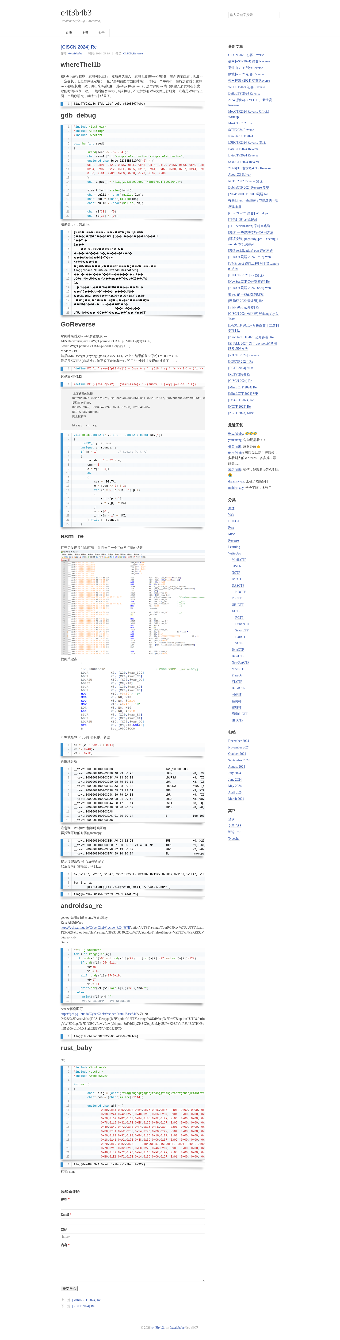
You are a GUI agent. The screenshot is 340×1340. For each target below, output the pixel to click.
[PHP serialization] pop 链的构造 (250, 250)
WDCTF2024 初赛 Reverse (246, 87)
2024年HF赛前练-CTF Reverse (249, 168)
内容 (64, 1245)
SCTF (239, 643)
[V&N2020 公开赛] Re (243, 307)
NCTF (236, 572)
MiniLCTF (239, 560)
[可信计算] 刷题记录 (242, 219)
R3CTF (236, 598)
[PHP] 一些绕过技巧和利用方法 (250, 232)
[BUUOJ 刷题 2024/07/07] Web (249, 257)
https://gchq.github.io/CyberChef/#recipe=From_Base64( (98, 1014)
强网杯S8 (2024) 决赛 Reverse (249, 61)
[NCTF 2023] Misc (240, 413)
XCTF (236, 611)
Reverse (138, 53)
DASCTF (238, 585)
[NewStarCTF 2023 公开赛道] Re (251, 337)
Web (231, 514)
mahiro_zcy (236, 488)
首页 (69, 32)
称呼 (64, 1199)
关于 (101, 32)
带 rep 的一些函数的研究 (246, 294)
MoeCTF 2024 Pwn (241, 123)
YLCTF (237, 681)
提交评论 (69, 1288)
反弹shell (234, 207)
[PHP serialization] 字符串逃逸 (249, 226)
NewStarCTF (240, 662)
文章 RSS (234, 826)
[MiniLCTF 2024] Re (86, 1300)
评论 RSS (234, 832)
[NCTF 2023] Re (239, 406)
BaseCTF (238, 656)
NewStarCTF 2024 (240, 136)
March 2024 (236, 799)
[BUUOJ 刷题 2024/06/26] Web (249, 288)
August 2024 (236, 766)
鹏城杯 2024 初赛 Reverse (246, 74)
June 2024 (234, 779)
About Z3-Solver (239, 174)
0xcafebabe (75, 53)
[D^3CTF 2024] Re (241, 400)
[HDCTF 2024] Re (240, 361)
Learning (234, 547)
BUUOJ (233, 521)
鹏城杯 (236, 707)
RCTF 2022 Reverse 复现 (245, 181)
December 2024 (238, 741)
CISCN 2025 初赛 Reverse (246, 55)
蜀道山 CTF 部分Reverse (245, 68)
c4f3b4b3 (76, 12)
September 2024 (238, 760)
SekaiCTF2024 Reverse (243, 162)
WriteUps (234, 553)
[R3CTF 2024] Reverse (243, 355)
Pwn (231, 527)
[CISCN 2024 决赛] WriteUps (248, 213)
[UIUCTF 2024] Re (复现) (246, 275)
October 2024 (237, 753)
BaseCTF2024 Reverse (243, 149)
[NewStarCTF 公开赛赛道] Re (249, 281)
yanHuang (235, 440)
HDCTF (240, 592)
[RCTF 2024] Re (83, 1306)
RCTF (239, 617)
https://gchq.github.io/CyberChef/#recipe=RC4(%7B (95, 927)
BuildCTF (238, 688)
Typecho (233, 838)
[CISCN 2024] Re (79, 46)
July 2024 (234, 773)
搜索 (276, 15)
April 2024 (235, 792)
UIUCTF (238, 605)
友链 (85, 32)
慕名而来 (234, 446)
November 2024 (238, 747)
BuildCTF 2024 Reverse (244, 93)
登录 (231, 819)
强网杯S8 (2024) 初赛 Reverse (249, 80)
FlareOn (237, 675)
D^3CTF (237, 579)
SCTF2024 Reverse (241, 130)
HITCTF (237, 720)
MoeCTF (238, 669)
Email (65, 1214)
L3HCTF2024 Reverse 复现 (246, 142)
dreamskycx (236, 481)
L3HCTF (241, 637)
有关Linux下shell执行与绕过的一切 (253, 200)
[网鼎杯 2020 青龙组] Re (245, 301)
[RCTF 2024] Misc (240, 368)
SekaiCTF (241, 630)
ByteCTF (238, 649)
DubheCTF (242, 624)
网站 (64, 1230)
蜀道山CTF (240, 714)
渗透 (231, 508)
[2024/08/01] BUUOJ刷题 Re (248, 194)
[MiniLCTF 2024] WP (243, 393)
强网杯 (236, 701)
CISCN (127, 53)
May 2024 (234, 786)
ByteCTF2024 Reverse (243, 155)
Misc (231, 534)
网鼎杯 (236, 694)
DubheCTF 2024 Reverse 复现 (248, 187)
